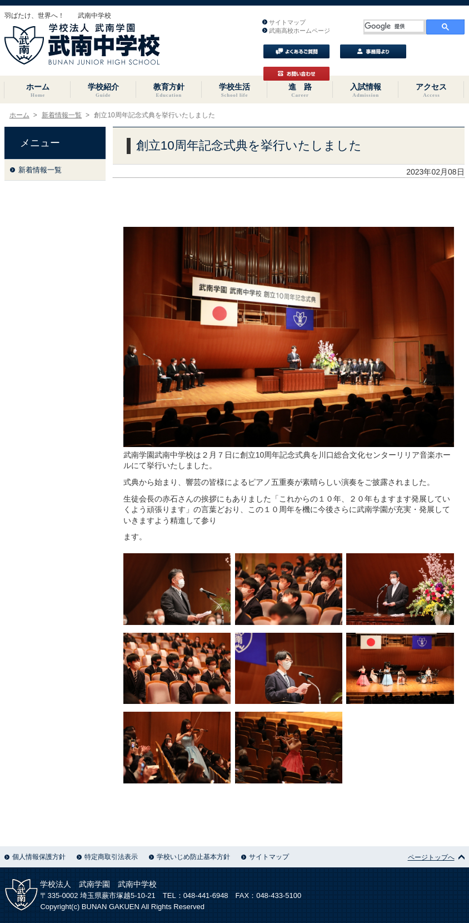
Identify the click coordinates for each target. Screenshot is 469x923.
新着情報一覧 (62, 115)
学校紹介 (103, 90)
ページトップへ (436, 857)
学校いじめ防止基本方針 (189, 857)
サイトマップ (284, 22)
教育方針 (169, 90)
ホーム (37, 90)
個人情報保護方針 (35, 857)
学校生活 (234, 90)
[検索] (394, 26)
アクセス (431, 90)
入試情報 (365, 90)
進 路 (300, 90)
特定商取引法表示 (107, 857)
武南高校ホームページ (296, 30)
